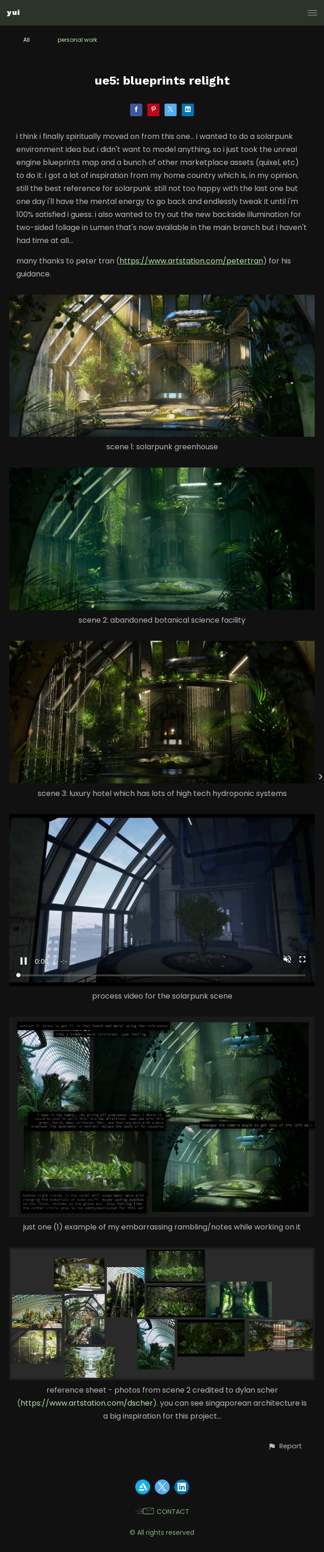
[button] (284, 1446)
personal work (77, 40)
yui (13, 12)
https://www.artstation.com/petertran (191, 261)
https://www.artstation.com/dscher (86, 1403)
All (26, 40)
